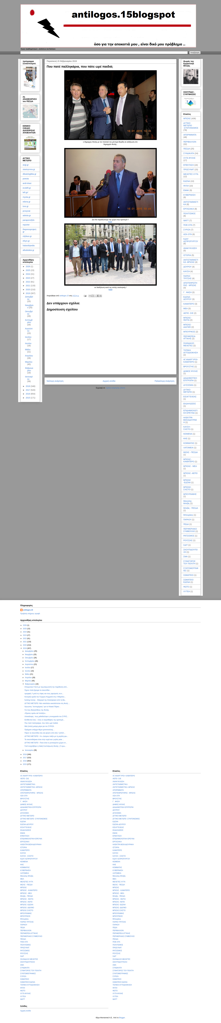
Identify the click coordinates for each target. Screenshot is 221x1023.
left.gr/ (25, 192)
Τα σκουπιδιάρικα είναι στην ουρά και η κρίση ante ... (44, 740)
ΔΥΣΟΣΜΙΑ (188, 385)
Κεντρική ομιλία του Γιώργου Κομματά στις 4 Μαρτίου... (45, 697)
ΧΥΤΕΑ (186, 591)
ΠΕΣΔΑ (186, 149)
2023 (28, 278)
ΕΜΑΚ (186, 190)
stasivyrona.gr (29, 169)
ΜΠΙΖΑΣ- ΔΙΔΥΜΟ (187, 326)
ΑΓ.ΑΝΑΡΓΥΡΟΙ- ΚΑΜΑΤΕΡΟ (190, 360)
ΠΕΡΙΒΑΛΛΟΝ (189, 142)
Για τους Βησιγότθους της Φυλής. (37, 710)
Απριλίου (29, 356)
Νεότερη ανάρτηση (55, 381)
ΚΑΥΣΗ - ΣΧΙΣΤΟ (187, 428)
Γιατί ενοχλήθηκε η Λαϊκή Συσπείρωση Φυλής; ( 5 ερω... (45, 746)
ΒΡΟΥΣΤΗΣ (188, 366)
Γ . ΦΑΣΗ (187, 292)
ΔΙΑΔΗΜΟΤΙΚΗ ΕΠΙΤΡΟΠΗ (190, 379)
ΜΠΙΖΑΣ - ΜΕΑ (190, 466)
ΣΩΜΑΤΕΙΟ (188, 575)
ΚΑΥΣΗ (186, 271)
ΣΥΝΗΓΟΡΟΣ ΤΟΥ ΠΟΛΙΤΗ (189, 562)
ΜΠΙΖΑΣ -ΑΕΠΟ (190, 473)
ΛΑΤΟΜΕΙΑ (188, 447)
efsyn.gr (26, 241)
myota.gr (26, 197)
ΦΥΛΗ (186, 186)
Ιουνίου (28, 343)
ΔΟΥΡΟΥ (187, 267)
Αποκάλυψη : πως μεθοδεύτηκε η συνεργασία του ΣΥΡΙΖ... (46, 716)
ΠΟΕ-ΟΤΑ (187, 225)
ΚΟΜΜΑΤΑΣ (188, 443)
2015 (28, 398)
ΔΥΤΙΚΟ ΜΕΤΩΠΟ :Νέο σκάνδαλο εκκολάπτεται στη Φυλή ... (47, 703)
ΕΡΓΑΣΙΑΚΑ (188, 209)
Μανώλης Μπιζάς (187, 502)
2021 (28, 285)
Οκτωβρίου (29, 312)
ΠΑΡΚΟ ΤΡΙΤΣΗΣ (187, 277)
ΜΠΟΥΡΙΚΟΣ (189, 332)
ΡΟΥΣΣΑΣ (187, 540)
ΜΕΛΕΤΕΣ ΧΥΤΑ (190, 174)
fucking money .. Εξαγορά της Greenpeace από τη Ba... (45, 700)
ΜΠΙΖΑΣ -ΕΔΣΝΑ (187, 481)
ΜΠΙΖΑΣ (187, 118)
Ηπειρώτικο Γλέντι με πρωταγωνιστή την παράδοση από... (46, 687)
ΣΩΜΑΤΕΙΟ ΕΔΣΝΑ (188, 581)
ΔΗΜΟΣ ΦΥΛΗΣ (190, 371)
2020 (28, 289)
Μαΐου (27, 349)
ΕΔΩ (110, 222)
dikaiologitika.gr (29, 174)
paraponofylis (28, 220)
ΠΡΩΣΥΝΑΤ (188, 169)
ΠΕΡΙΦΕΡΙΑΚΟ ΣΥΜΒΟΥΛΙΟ (190, 530)
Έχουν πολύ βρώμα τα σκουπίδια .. (38, 690)
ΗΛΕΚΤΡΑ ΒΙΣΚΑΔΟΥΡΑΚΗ (190, 419)
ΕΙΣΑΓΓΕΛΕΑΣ (189, 396)
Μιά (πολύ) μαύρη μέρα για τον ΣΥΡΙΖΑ (39, 726)
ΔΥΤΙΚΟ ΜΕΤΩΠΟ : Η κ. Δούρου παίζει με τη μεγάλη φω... (46, 736)
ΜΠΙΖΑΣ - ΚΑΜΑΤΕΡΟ (188, 460)
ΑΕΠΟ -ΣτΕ (188, 313)
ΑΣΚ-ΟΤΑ (187, 234)
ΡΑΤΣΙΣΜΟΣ (188, 536)
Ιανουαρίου (29, 378)
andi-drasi (27, 183)
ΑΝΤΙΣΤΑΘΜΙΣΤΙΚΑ (27, 784)
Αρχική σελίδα (109, 381)
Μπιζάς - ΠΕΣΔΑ (190, 508)
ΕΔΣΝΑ (186, 181)
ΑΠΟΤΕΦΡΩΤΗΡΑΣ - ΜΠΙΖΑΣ (190, 284)
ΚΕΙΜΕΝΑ (187, 434)
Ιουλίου (28, 337)
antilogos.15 (28, 610)
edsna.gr (26, 202)
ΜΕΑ (185, 308)
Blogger (122, 1018)
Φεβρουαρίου (29, 369)
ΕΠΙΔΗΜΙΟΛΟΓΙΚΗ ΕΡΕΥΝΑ (190, 411)
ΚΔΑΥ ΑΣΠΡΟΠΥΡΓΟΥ (190, 240)
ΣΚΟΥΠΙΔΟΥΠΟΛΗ (27, 962)
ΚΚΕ (185, 438)
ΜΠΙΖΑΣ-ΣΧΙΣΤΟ (187, 488)
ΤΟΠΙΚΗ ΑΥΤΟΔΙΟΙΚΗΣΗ (190, 351)
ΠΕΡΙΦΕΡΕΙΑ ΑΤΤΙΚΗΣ (189, 337)
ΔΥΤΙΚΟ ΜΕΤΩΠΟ (187, 391)
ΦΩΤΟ (186, 587)
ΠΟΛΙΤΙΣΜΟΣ (189, 213)
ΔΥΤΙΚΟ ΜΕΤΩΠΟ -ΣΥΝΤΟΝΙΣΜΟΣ (190, 125)
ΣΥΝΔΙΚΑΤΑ (188, 153)
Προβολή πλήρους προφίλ (30, 614)
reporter (26, 225)
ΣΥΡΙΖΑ (186, 230)
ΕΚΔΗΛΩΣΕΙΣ (189, 404)
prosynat (26, 211)
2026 (28, 266)
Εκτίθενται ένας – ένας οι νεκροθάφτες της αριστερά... (45, 720)
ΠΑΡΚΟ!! (187, 519)
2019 (28, 293)
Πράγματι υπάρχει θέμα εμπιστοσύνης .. (40, 730)
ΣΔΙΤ (185, 545)
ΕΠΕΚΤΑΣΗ (188, 165)
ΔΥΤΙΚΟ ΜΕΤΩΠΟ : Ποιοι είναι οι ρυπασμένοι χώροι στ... (46, 743)
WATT (186, 220)
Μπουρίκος (188, 515)
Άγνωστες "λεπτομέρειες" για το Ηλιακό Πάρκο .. (42, 707)
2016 (28, 394)
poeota (26, 179)
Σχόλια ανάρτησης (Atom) (115, 388)
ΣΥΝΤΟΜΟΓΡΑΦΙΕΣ (28, 974)
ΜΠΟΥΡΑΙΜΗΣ (190, 494)
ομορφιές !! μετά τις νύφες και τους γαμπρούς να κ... (44, 694)
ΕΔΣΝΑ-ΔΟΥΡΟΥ (187, 298)
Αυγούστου (29, 329)
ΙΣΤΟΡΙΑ (187, 255)
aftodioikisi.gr (28, 250)
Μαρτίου (28, 362)
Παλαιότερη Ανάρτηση (164, 381)
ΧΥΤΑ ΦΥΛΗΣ (189, 158)
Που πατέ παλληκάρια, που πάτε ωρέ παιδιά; (41, 723)
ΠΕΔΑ (186, 524)
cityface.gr (27, 236)
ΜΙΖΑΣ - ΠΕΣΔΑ (190, 452)
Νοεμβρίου (29, 654)
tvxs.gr (25, 206)
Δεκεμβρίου (29, 298)
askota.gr (27, 215)
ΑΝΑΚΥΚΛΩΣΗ (190, 248)
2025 (28, 270)
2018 (28, 386)
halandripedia (29, 245)
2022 (28, 282)
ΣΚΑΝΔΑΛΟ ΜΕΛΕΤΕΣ (188, 344)
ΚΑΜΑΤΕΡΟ (188, 304)
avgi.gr (26, 165)
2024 (28, 274)
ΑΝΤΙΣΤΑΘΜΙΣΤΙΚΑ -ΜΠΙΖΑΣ (190, 261)
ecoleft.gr (27, 188)
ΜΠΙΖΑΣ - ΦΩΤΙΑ (187, 319)
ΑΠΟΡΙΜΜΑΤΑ (189, 135)
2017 (28, 390)
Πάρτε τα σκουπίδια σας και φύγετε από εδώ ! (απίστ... (45, 733)
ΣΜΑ (185, 556)
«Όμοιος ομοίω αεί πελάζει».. (35, 713)
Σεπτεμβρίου (28, 321)
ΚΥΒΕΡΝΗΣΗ (189, 195)
